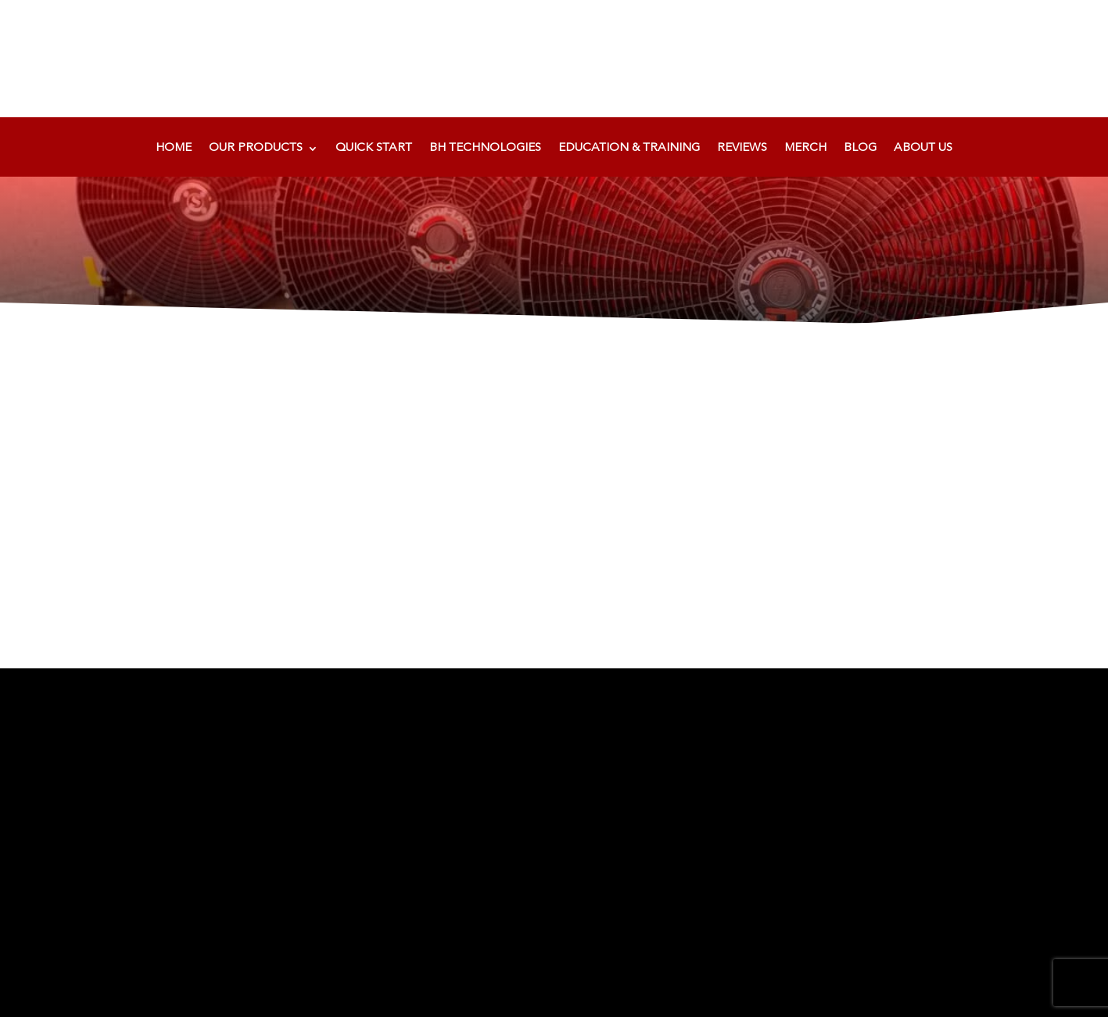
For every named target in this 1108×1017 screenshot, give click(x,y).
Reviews (742, 148)
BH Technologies (485, 148)
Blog (860, 148)
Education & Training (629, 148)
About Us (923, 148)
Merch (805, 148)
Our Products (256, 148)
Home (174, 148)
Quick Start (373, 148)
